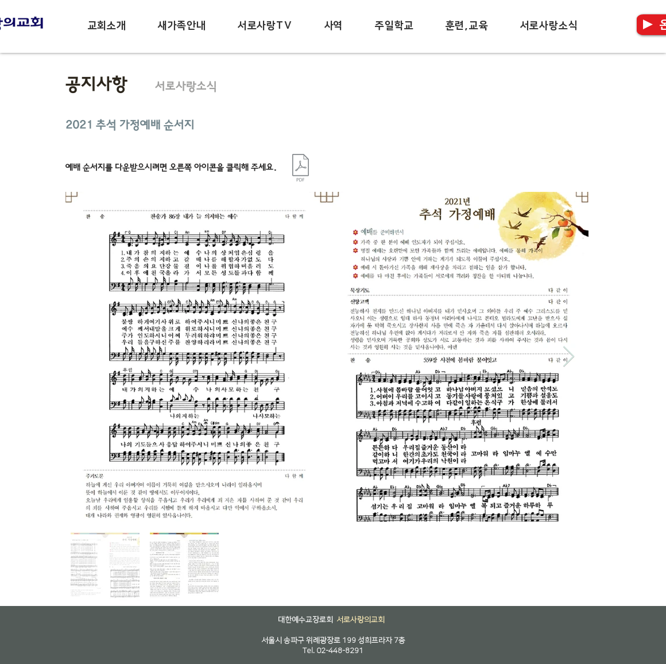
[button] (107, 25)
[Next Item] (568, 357)
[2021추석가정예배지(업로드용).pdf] (300, 169)
